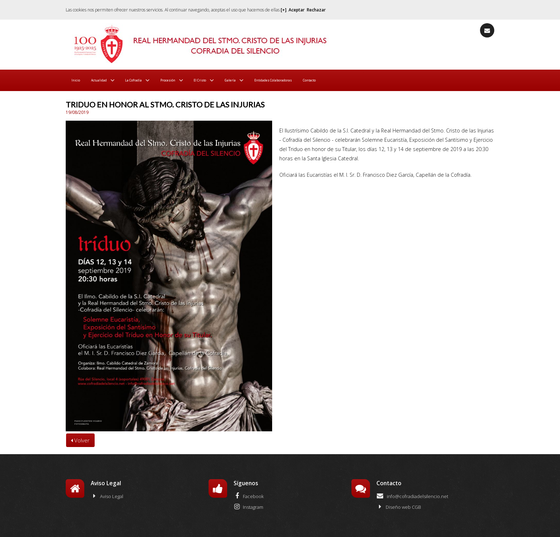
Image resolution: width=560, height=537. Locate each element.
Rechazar (316, 10)
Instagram (248, 506)
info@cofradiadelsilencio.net (412, 496)
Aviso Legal (107, 496)
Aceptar (297, 10)
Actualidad (107, 80)
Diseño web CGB (398, 506)
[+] (283, 10)
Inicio (77, 80)
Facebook (249, 496)
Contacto (387, 80)
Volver (80, 440)
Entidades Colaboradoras (334, 80)
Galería (275, 80)
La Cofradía (152, 80)
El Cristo (238, 80)
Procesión (197, 80)
